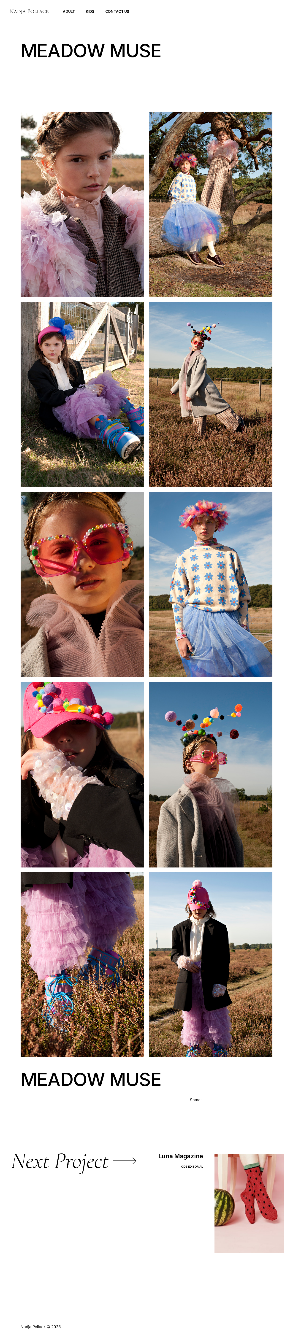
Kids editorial (192, 1166)
